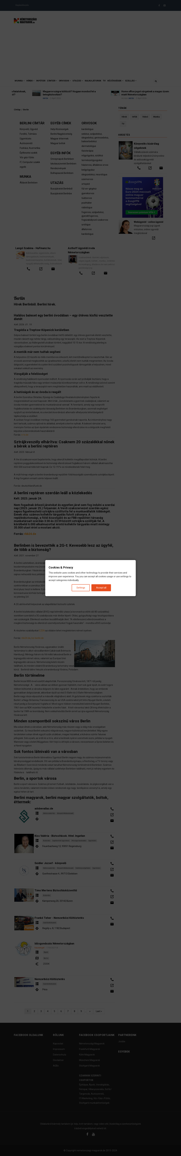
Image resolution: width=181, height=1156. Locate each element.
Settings (80, 587)
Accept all (101, 587)
